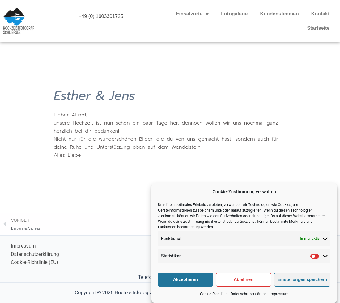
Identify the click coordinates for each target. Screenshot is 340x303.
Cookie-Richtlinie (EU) (34, 262)
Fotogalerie (234, 13)
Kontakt (320, 13)
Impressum (279, 297)
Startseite (318, 28)
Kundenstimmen (279, 13)
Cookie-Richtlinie (213, 297)
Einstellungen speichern (302, 282)
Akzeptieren (185, 282)
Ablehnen (243, 282)
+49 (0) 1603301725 (101, 16)
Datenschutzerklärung (249, 297)
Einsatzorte (192, 14)
